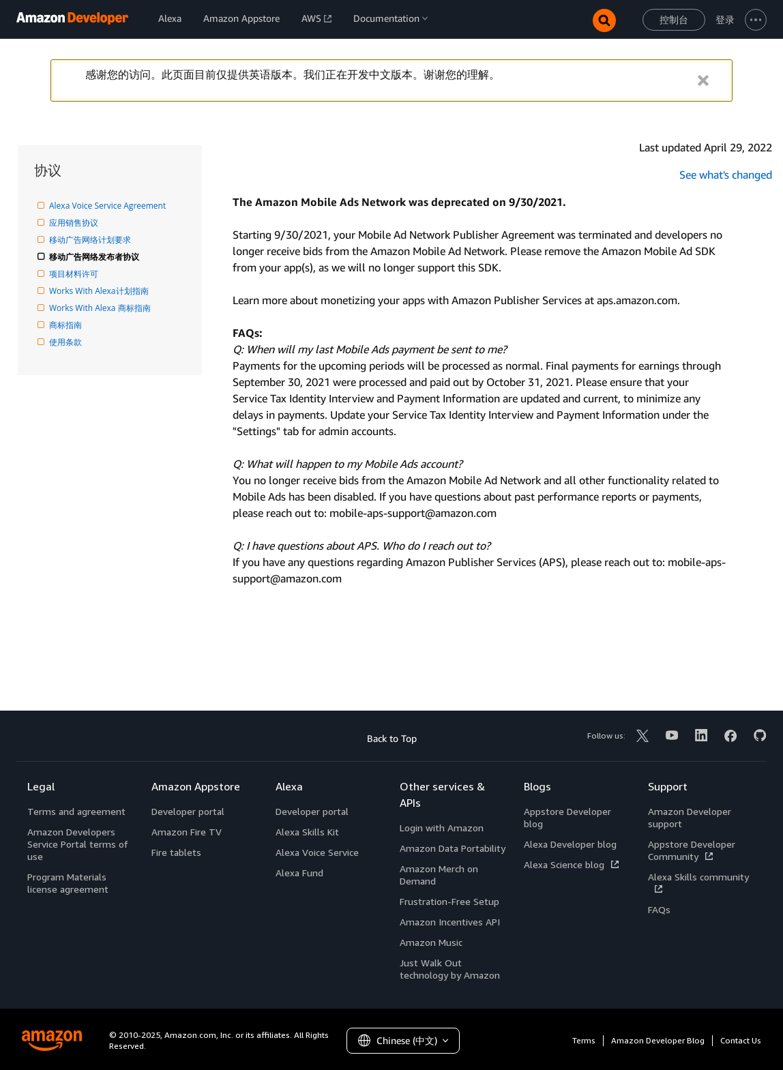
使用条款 (66, 342)
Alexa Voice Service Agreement (108, 205)
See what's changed (725, 174)
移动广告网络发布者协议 (95, 257)
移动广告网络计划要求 (91, 240)
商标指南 (66, 325)
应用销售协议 (74, 222)
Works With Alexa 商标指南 (101, 308)
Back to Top (392, 738)
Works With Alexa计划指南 (100, 291)
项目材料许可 (74, 274)
